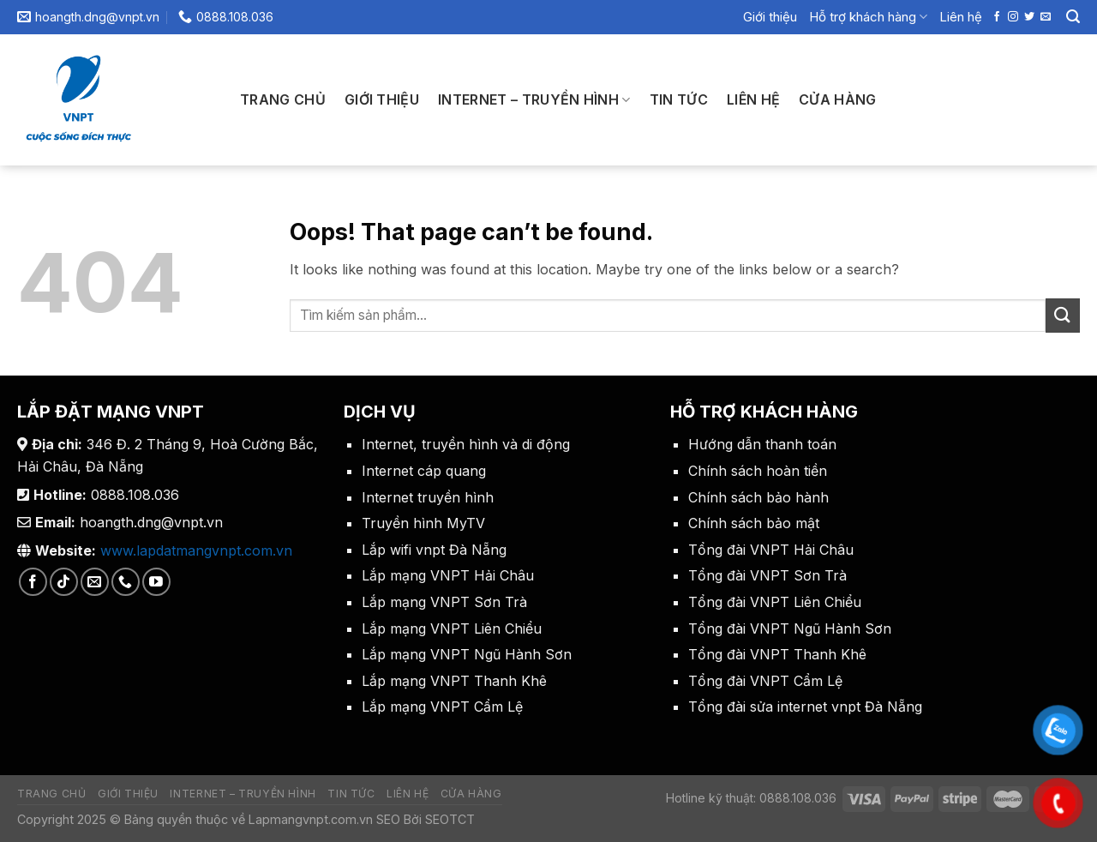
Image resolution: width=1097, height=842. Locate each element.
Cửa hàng (838, 99)
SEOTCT (450, 819)
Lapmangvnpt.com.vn (309, 819)
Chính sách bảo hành (758, 497)
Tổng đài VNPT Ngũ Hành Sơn (789, 628)
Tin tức (679, 99)
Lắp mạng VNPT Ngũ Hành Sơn (467, 654)
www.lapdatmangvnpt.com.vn (196, 550)
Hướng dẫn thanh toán (762, 444)
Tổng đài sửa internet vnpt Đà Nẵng (805, 706)
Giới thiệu (770, 17)
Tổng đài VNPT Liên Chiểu (774, 601)
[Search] (1073, 16)
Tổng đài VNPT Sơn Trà (767, 575)
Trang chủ (283, 99)
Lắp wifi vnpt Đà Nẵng (434, 549)
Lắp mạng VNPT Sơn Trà (444, 601)
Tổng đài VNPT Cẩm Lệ (765, 680)
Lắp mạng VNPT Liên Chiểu (452, 628)
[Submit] (1063, 315)
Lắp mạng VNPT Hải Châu (448, 575)
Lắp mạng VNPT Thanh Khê (454, 680)
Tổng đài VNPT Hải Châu (771, 549)
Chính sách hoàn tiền (757, 470)
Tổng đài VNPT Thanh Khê (777, 654)
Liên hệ (960, 17)
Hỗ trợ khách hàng (868, 17)
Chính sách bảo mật (753, 523)
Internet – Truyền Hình (534, 99)
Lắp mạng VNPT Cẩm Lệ (442, 706)
